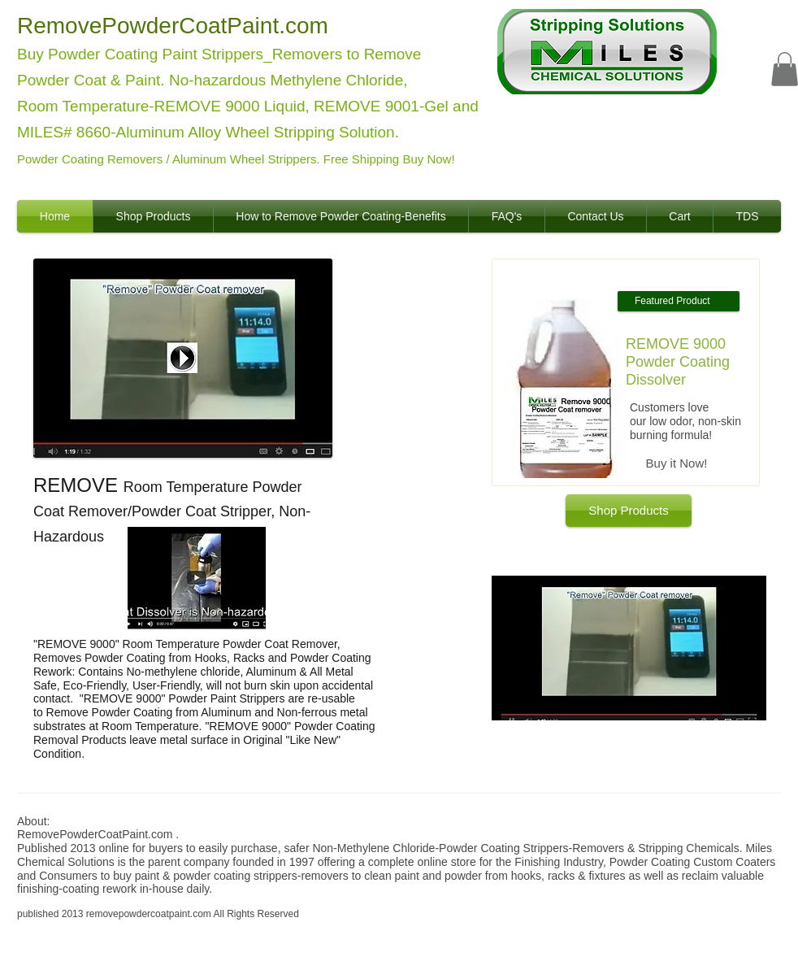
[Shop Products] (629, 510)
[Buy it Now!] (676, 464)
